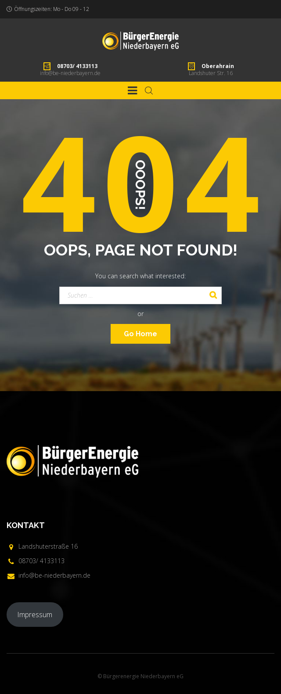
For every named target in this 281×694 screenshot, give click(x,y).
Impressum (35, 614)
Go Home (140, 334)
